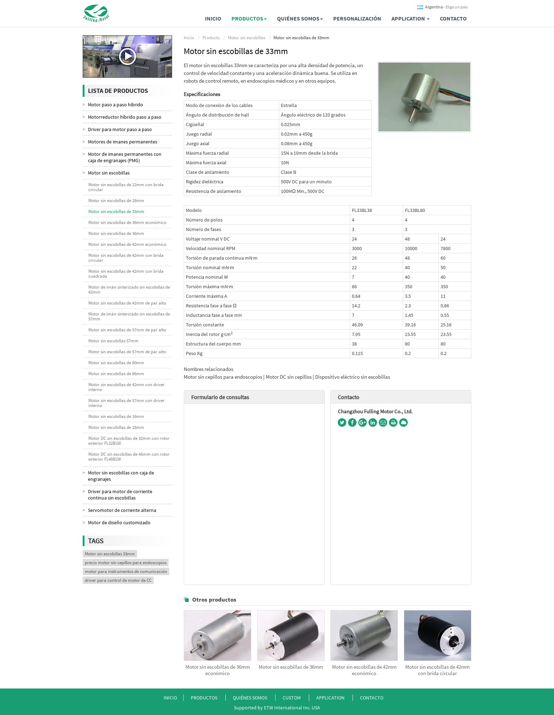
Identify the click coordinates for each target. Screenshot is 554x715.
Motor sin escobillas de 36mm (291, 667)
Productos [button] (249, 18)
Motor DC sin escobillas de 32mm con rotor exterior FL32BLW (129, 440)
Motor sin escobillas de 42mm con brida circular (437, 670)
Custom (292, 698)
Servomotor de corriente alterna (122, 510)
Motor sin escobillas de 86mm (116, 374)
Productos (204, 698)
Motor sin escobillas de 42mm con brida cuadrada (126, 273)
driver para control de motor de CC (118, 580)
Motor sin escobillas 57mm (113, 341)
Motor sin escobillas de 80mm (116, 363)
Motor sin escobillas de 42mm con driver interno (126, 387)
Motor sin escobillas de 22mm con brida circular (126, 187)
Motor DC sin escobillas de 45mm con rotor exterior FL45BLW (129, 456)
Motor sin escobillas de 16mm (116, 416)
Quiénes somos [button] (300, 18)
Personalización (357, 18)
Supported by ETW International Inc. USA (277, 707)
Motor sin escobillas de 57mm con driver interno (126, 402)
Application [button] (410, 18)
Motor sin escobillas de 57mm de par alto (127, 330)
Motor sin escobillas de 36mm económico (217, 670)
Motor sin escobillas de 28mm (116, 200)
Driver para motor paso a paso (120, 129)
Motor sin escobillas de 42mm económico (364, 670)
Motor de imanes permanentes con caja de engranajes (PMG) (124, 157)
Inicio (213, 18)
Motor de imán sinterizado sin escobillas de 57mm (129, 316)
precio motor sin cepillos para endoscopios (125, 563)
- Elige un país (446, 7)
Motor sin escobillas (246, 38)
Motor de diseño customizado (119, 522)
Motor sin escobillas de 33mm (116, 211)
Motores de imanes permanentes (122, 141)
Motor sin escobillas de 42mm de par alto (127, 303)
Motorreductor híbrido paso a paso (124, 117)
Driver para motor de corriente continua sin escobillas (120, 494)
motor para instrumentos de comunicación (126, 571)
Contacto (453, 18)
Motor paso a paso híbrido (115, 104)
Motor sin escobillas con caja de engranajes (121, 475)
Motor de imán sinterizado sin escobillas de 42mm (129, 289)
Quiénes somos (250, 698)
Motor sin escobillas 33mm (110, 554)
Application (331, 698)
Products (210, 38)
